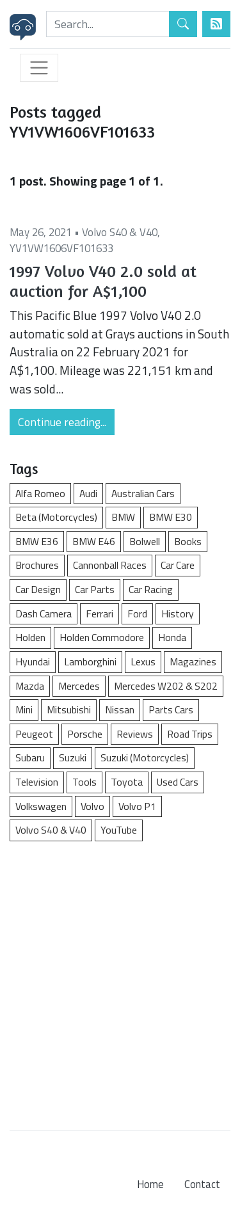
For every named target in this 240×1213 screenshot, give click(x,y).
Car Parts (95, 589)
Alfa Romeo (40, 493)
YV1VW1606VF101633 (61, 248)
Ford (137, 613)
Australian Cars (143, 493)
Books (188, 541)
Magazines (193, 661)
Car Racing (151, 589)
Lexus (143, 661)
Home (150, 1184)
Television (36, 781)
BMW (123, 517)
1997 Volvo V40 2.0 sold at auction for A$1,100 (103, 281)
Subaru (30, 757)
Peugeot (34, 733)
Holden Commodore (102, 637)
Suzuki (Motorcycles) (144, 757)
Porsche (84, 733)
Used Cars (177, 781)
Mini (24, 709)
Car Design (38, 589)
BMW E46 (93, 541)
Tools (84, 781)
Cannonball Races (110, 565)
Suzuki (72, 757)
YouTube (118, 829)
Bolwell (144, 541)
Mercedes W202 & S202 (166, 686)
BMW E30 (170, 517)
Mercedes (79, 686)
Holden (30, 637)
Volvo (92, 806)
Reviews (134, 733)
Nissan (119, 709)
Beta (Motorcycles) (56, 517)
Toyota (127, 781)
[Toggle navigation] (39, 68)
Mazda (29, 686)
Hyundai (32, 661)
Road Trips (189, 733)
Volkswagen (41, 806)
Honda (172, 637)
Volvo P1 (137, 806)
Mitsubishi (69, 709)
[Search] (108, 24)
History (177, 613)
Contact (202, 1184)
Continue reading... (62, 422)
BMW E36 (36, 541)
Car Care (178, 565)
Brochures (37, 565)
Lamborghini (90, 661)
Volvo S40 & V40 (119, 232)
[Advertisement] (120, 979)
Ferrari (99, 613)
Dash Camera (43, 613)
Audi (88, 493)
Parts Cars (170, 709)
